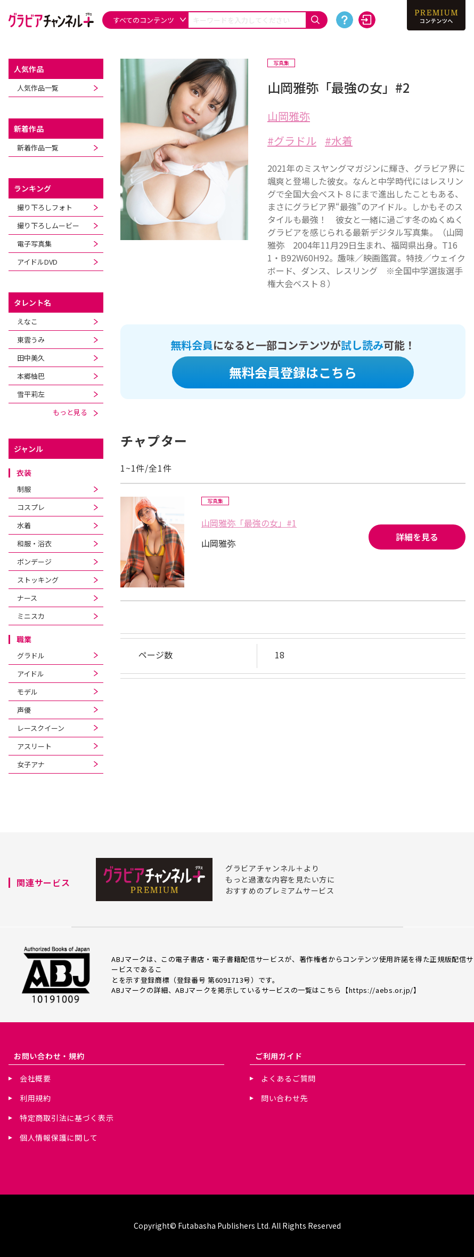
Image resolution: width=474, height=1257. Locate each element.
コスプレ (31, 507)
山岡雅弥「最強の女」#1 (249, 522)
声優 (24, 710)
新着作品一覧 (38, 147)
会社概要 (35, 1078)
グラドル (31, 655)
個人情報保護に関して (59, 1137)
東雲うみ (31, 340)
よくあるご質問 (288, 1078)
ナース (27, 598)
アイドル (30, 674)
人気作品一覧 (38, 88)
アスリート (34, 746)
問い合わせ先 (284, 1098)
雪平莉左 (31, 394)
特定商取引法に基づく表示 (66, 1117)
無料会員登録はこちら (293, 372)
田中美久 (31, 358)
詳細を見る (417, 536)
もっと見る (75, 412)
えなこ (27, 321)
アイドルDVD (37, 262)
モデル (27, 692)
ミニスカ (31, 616)
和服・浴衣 (34, 543)
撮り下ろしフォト (44, 207)
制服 (24, 489)
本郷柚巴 (31, 376)
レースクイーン (40, 728)
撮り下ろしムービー (48, 225)
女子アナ (31, 764)
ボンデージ (34, 561)
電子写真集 (34, 243)
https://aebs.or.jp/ (381, 990)
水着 (24, 525)
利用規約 (35, 1098)
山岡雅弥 (288, 116)
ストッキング (38, 580)
